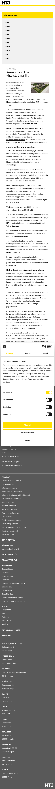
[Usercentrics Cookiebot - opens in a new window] (42, 346)
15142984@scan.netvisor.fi (12, 465)
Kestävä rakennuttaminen (11, 499)
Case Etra (5, 580)
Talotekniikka (7, 517)
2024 (7, 27)
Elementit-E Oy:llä (25, 210)
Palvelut (6, 477)
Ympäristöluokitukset (10, 531)
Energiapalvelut (8, 484)
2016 (7, 59)
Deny (27, 440)
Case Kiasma (7, 587)
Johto (4, 613)
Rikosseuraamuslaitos (15, 140)
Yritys (5, 607)
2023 (7, 31)
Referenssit (7, 565)
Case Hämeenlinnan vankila (12, 598)
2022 (7, 35)
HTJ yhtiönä (6, 610)
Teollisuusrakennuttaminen (12, 520)
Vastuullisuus (7, 621)
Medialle (5, 624)
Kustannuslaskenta (9, 506)
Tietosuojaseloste (11, 630)
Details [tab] (27, 353)
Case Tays (6, 572)
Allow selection (27, 433)
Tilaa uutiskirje (9, 560)
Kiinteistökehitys (8, 502)
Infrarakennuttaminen (10, 488)
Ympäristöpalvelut (8, 534)
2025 (7, 23)
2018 (7, 51)
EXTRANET (6, 635)
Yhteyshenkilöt (9, 554)
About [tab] (45, 353)
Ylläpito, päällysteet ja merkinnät (14, 527)
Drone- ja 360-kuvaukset (11, 481)
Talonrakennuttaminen (10, 513)
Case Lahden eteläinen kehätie (13, 583)
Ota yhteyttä (8, 540)
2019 (7, 47)
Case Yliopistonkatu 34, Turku (13, 601)
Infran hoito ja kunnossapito (12, 491)
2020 (7, 43)
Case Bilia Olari (7, 594)
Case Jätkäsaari (8, 569)
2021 (7, 39)
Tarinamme (6, 617)
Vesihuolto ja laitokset (10, 524)
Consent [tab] (9, 353)
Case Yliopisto (7, 576)
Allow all (27, 425)
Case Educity (7, 590)
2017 (7, 55)
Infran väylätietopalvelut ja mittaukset (16, 495)
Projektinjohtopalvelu (10, 509)
